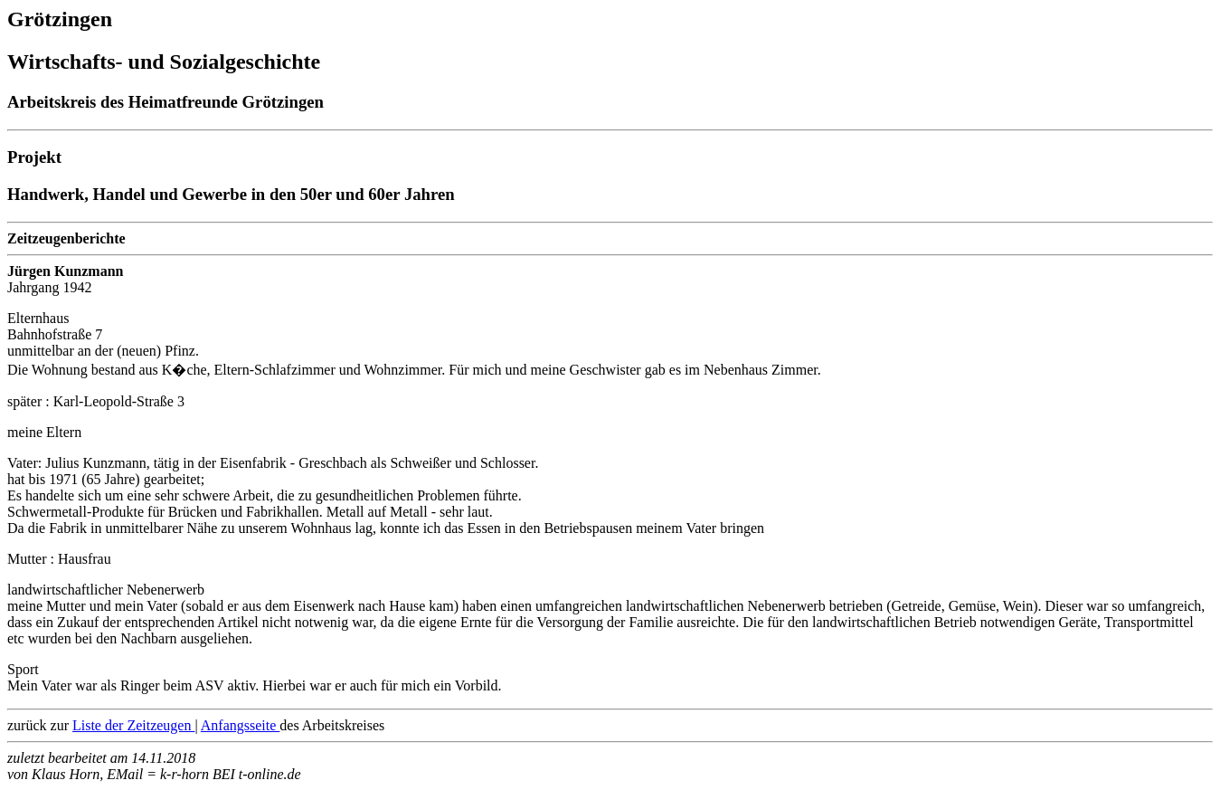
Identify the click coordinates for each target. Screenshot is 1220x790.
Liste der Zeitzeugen (133, 725)
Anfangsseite (240, 725)
